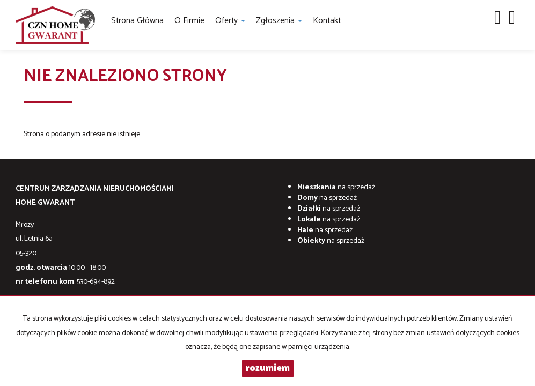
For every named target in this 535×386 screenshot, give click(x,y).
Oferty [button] (230, 20)
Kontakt (327, 20)
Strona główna (137, 20)
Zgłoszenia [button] (279, 20)
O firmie (189, 20)
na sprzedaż (336, 187)
